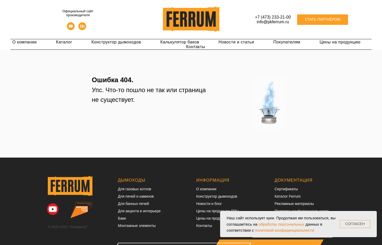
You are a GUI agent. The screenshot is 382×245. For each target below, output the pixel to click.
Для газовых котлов (134, 189)
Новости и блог (209, 204)
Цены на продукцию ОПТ (217, 218)
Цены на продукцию (340, 42)
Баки (122, 218)
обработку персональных (281, 224)
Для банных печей (133, 204)
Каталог (64, 42)
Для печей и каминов (136, 196)
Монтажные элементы (137, 226)
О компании (24, 42)
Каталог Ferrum (288, 196)
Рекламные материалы (294, 204)
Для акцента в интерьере (139, 211)
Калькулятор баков (179, 42)
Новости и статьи (236, 42)
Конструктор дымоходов (116, 42)
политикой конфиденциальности (284, 230)
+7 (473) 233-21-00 (273, 17)
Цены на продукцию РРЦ (217, 211)
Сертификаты (286, 189)
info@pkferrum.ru (273, 22)
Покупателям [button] (286, 42)
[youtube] (71, 28)
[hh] (82, 28)
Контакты (195, 46)
